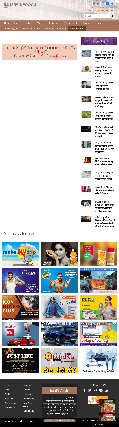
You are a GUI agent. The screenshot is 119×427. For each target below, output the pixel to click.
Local (17, 23)
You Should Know (30, 28)
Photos (48, 28)
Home (7, 23)
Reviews (27, 385)
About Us (84, 421)
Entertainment (71, 23)
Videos (61, 28)
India (29, 23)
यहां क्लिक (37, 51)
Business (53, 23)
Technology (10, 28)
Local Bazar (76, 28)
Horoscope (9, 408)
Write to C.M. (108, 7)
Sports (87, 23)
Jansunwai (92, 10)
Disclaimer (99, 424)
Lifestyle (101, 23)
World (40, 23)
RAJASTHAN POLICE (106, 10)
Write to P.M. (96, 7)
